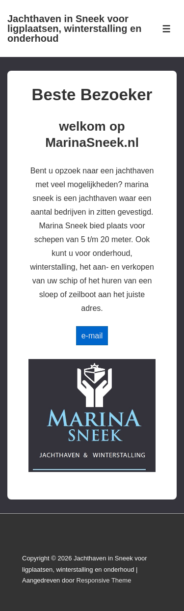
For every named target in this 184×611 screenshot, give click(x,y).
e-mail (92, 336)
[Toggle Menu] (166, 28)
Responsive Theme (104, 580)
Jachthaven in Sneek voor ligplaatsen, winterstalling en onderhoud (74, 28)
